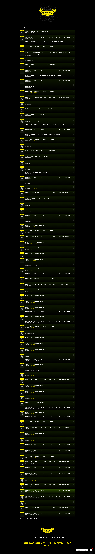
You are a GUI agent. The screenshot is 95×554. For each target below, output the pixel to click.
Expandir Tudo (69, 28)
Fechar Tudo (58, 28)
